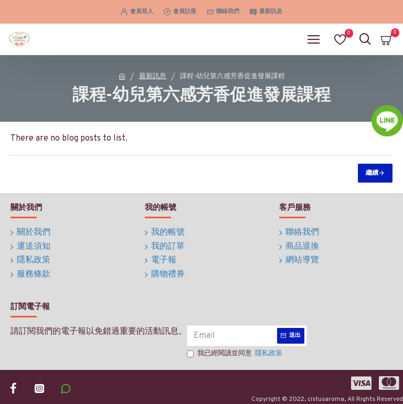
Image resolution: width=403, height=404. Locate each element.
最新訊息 (152, 76)
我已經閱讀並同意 (235, 349)
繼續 (372, 173)
